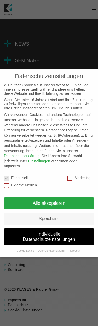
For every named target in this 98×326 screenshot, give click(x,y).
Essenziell (16, 178)
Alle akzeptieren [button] (49, 203)
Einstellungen (39, 161)
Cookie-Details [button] (26, 250)
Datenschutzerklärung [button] (51, 250)
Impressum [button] (74, 250)
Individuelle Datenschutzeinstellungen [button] (49, 236)
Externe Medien (20, 185)
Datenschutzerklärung (21, 156)
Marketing (78, 178)
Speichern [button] (49, 218)
